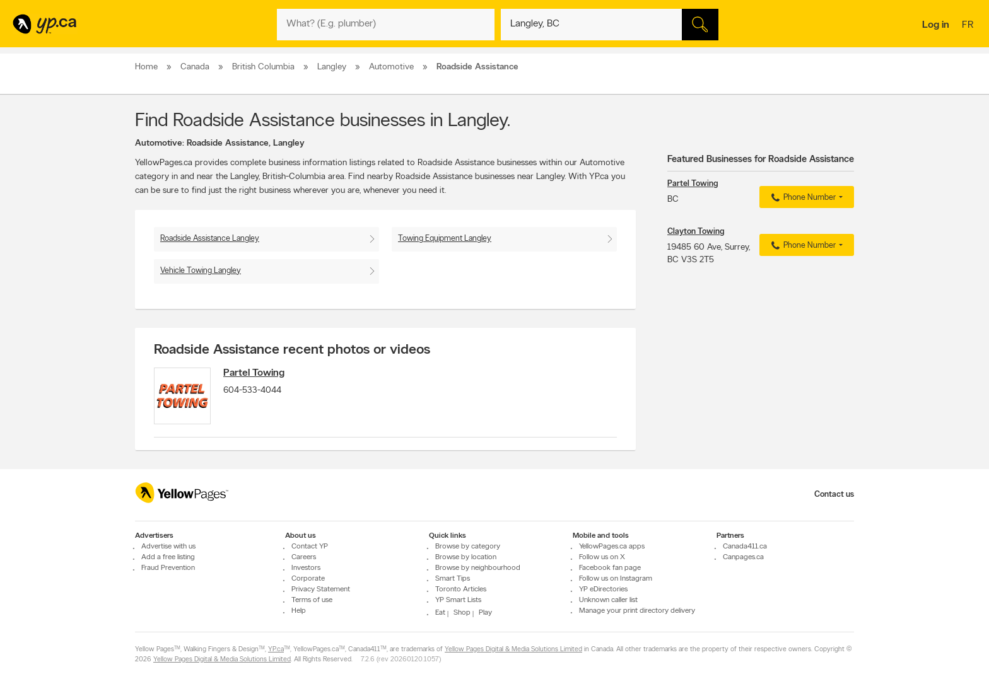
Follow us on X (602, 557)
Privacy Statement (320, 589)
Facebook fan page (610, 568)
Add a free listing (168, 557)
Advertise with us (168, 546)
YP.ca (276, 649)
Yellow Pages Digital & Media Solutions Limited (513, 649)
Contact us (834, 494)
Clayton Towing (695, 232)
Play (485, 613)
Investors (305, 568)
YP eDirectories (603, 589)
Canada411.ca (745, 546)
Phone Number (802, 198)
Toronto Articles (460, 589)
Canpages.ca (743, 557)
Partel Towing (253, 373)
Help (298, 611)
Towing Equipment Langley (444, 239)
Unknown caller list (608, 600)
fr (969, 25)
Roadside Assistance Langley (209, 239)
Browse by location (465, 557)
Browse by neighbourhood (477, 568)
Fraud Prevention (168, 568)
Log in (935, 25)
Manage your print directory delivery (637, 611)
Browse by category (467, 546)
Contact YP (309, 546)
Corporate (308, 579)
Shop (462, 613)
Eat (440, 613)
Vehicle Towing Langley (200, 271)
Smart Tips (452, 579)
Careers (303, 557)
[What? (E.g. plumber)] (385, 24)
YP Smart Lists (458, 600)
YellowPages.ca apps (612, 546)
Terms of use (311, 600)
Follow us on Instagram (615, 579)
